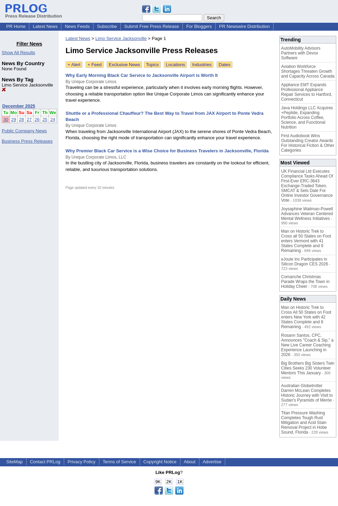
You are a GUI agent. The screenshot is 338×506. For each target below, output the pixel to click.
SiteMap (14, 461)
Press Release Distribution (33, 13)
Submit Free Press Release (151, 26)
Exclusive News (124, 64)
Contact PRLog (45, 461)
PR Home (16, 26)
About (190, 461)
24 (52, 119)
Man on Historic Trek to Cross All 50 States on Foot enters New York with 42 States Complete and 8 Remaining (306, 317)
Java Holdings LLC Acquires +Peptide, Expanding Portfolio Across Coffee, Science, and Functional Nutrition (307, 117)
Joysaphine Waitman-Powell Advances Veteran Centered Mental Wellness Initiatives (307, 213)
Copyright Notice (160, 461)
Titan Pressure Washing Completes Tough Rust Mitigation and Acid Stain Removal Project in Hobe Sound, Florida (304, 423)
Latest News (45, 26)
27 (29, 119)
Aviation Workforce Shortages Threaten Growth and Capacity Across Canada (308, 71)
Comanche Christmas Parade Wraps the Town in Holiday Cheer (305, 281)
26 (36, 119)
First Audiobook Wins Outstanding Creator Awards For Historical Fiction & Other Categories (307, 143)
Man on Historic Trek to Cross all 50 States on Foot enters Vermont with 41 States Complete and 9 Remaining (306, 241)
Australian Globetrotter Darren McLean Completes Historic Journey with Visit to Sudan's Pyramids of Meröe (307, 393)
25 (44, 119)
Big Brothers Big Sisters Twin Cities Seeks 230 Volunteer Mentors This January (308, 368)
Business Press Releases (27, 141)
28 (21, 119)
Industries (201, 64)
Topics (152, 64)
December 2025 (18, 106)
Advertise (212, 461)
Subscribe (107, 26)
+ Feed (95, 64)
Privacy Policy (82, 461)
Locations (175, 64)
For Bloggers (199, 26)
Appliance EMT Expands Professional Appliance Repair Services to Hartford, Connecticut (306, 92)
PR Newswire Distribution (244, 26)
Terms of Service (119, 461)
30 (5, 119)
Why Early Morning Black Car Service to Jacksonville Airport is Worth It (142, 75)
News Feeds (77, 26)
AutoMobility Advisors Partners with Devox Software (300, 53)
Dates (224, 64)
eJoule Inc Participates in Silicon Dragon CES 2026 (304, 261)
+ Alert (74, 64)
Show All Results (18, 52)
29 (13, 119)
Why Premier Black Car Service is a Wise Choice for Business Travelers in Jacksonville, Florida (167, 150)
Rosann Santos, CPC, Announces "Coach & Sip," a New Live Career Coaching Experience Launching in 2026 (307, 345)
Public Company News (24, 130)
